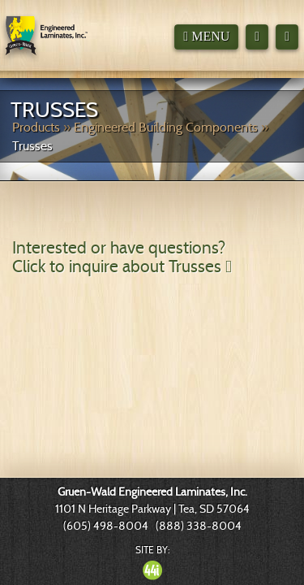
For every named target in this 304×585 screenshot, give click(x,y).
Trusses (32, 146)
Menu (206, 36)
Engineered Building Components (166, 127)
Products (36, 127)
